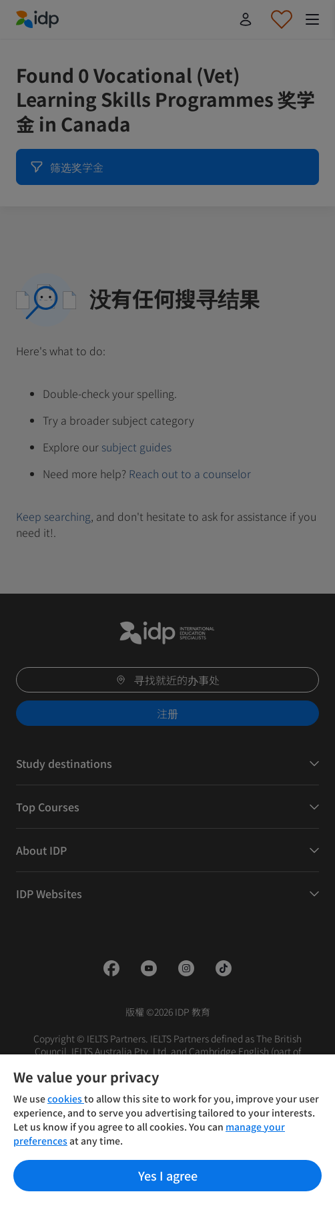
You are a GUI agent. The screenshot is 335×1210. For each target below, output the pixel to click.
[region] (167, 1132)
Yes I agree (168, 1175)
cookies (65, 1098)
